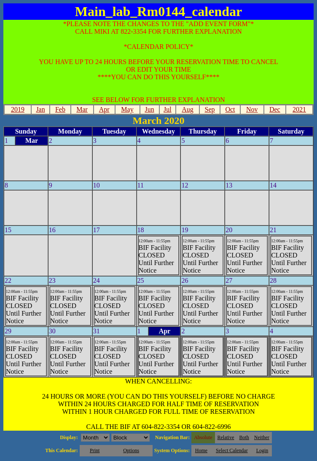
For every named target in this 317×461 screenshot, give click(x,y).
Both (244, 437)
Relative (226, 437)
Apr (104, 109)
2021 (299, 109)
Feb (60, 109)
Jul (168, 109)
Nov (252, 109)
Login (262, 450)
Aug (187, 109)
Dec (274, 109)
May (127, 109)
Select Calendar (232, 450)
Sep (210, 109)
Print (94, 450)
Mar (82, 109)
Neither (261, 437)
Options (131, 450)
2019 (17, 109)
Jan (40, 109)
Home (201, 450)
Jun (149, 109)
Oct (230, 109)
